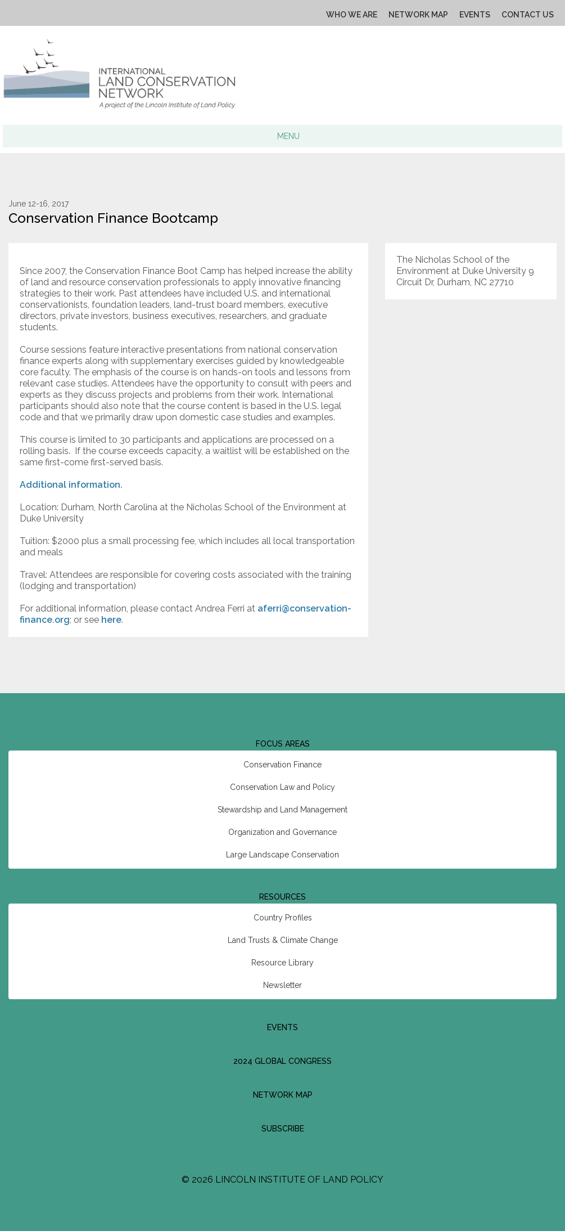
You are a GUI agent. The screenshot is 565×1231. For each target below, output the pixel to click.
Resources (282, 896)
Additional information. (71, 484)
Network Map (418, 14)
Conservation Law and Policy (282, 787)
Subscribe (282, 1128)
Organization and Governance (282, 832)
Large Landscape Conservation (282, 854)
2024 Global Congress (282, 1061)
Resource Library (282, 962)
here (111, 619)
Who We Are (351, 14)
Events (474, 14)
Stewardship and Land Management (282, 809)
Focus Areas (283, 743)
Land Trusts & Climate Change (283, 940)
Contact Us (527, 14)
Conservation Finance (282, 764)
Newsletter (282, 985)
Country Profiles (283, 917)
